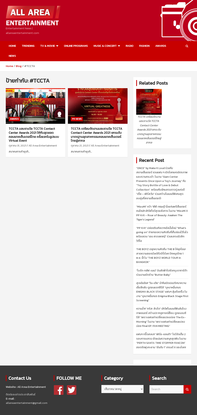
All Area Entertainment (42, 146)
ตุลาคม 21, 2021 (79, 146)
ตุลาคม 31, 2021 (17, 146)
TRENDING (28, 46)
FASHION (144, 46)
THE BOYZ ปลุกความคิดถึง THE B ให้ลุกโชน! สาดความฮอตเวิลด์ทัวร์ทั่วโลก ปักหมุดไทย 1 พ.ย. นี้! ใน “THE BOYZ (160, 255)
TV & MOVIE (47, 46)
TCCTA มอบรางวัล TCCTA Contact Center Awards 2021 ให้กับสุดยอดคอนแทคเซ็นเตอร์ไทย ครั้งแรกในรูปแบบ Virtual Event (34, 134)
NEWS (12, 56)
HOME (12, 46)
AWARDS (160, 46)
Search (187, 389)
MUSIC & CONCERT (105, 46)
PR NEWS (77, 119)
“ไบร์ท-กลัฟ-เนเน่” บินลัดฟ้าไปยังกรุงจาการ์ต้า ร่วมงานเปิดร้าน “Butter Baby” (161, 273)
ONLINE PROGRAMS (76, 46)
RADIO (129, 46)
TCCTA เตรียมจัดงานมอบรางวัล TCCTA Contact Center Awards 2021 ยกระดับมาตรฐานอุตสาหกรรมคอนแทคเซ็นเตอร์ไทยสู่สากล (96, 134)
